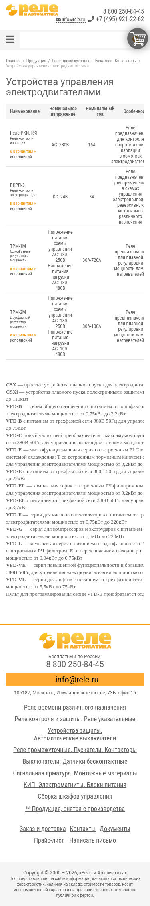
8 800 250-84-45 (123, 11)
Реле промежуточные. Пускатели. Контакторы (75, 750)
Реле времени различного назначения (75, 707)
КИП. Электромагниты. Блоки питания (75, 785)
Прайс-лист (49, 840)
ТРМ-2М (25, 318)
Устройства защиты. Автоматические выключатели (75, 734)
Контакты (83, 829)
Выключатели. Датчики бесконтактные (75, 761)
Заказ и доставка (43, 829)
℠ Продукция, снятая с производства (75, 809)
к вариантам (21, 151)
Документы (115, 829)
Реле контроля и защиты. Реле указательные (75, 719)
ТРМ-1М (25, 252)
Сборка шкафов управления (75, 796)
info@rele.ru (71, 19)
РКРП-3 (25, 189)
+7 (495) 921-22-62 (116, 19)
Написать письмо (92, 840)
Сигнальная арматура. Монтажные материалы (75, 773)
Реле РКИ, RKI (25, 137)
